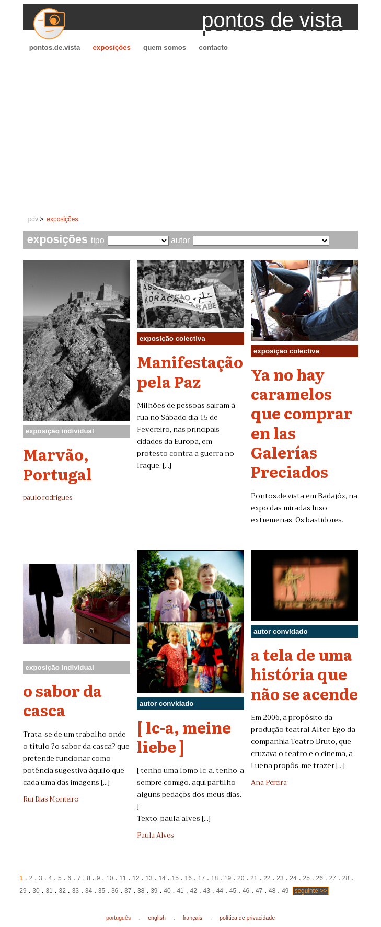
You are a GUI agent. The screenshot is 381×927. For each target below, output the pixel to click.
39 (154, 891)
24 (293, 878)
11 (122, 878)
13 (148, 878)
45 (232, 891)
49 (285, 891)
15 (175, 878)
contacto (213, 47)
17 (201, 878)
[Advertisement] (191, 134)
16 (188, 878)
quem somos (164, 47)
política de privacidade (247, 917)
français (192, 917)
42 (193, 891)
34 (88, 891)
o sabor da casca (62, 700)
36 (114, 891)
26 (319, 878)
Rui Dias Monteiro (50, 799)
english (157, 917)
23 (279, 878)
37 (127, 891)
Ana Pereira (269, 782)
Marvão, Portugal (57, 463)
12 (135, 878)
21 (253, 878)
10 (109, 878)
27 (332, 878)
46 (246, 891)
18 (214, 878)
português (118, 917)
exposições (112, 47)
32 (62, 891)
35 (101, 891)
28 (345, 878)
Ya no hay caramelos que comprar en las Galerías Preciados (301, 422)
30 (35, 891)
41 (180, 891)
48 (272, 891)
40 (167, 891)
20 (240, 878)
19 (227, 878)
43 (206, 891)
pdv (33, 219)
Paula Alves (155, 835)
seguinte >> (310, 891)
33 (75, 891)
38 (140, 891)
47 (259, 891)
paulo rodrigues (47, 497)
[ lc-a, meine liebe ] (184, 736)
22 (266, 878)
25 (306, 878)
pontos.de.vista (54, 47)
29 (22, 891)
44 (219, 891)
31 (48, 891)
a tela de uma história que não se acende (304, 674)
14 (161, 878)
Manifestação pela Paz (190, 371)
